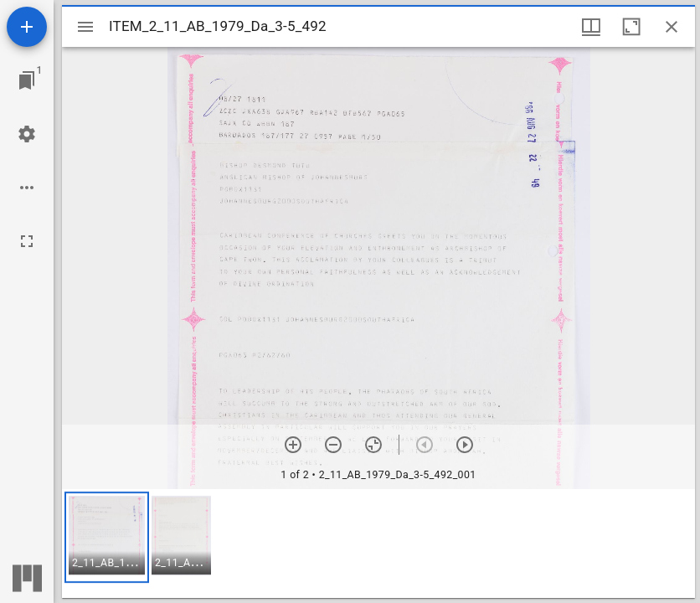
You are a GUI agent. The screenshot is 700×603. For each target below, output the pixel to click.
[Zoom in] (293, 445)
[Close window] (671, 27)
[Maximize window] (631, 27)
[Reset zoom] (373, 445)
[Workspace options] (27, 188)
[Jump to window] (27, 80)
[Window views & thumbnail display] (591, 27)
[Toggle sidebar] (85, 27)
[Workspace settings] (27, 134)
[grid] (378, 543)
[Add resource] (27, 27)
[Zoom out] (333, 445)
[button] (107, 537)
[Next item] (465, 445)
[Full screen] (27, 241)
